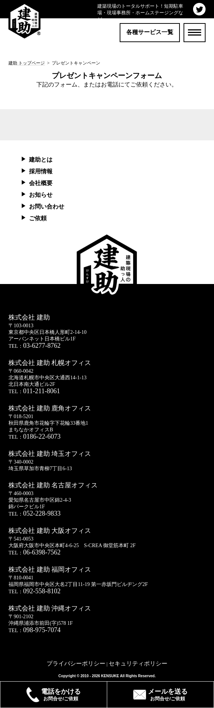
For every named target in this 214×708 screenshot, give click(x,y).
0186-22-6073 (42, 436)
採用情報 (40, 171)
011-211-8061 (41, 391)
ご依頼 (38, 218)
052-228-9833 (42, 513)
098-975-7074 (42, 630)
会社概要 (40, 183)
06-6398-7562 (42, 552)
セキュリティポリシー (138, 663)
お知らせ (40, 195)
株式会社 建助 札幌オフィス (49, 362)
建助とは (40, 159)
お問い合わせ (46, 206)
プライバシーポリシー (76, 663)
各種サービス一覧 (149, 32)
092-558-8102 (42, 591)
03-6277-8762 (42, 345)
